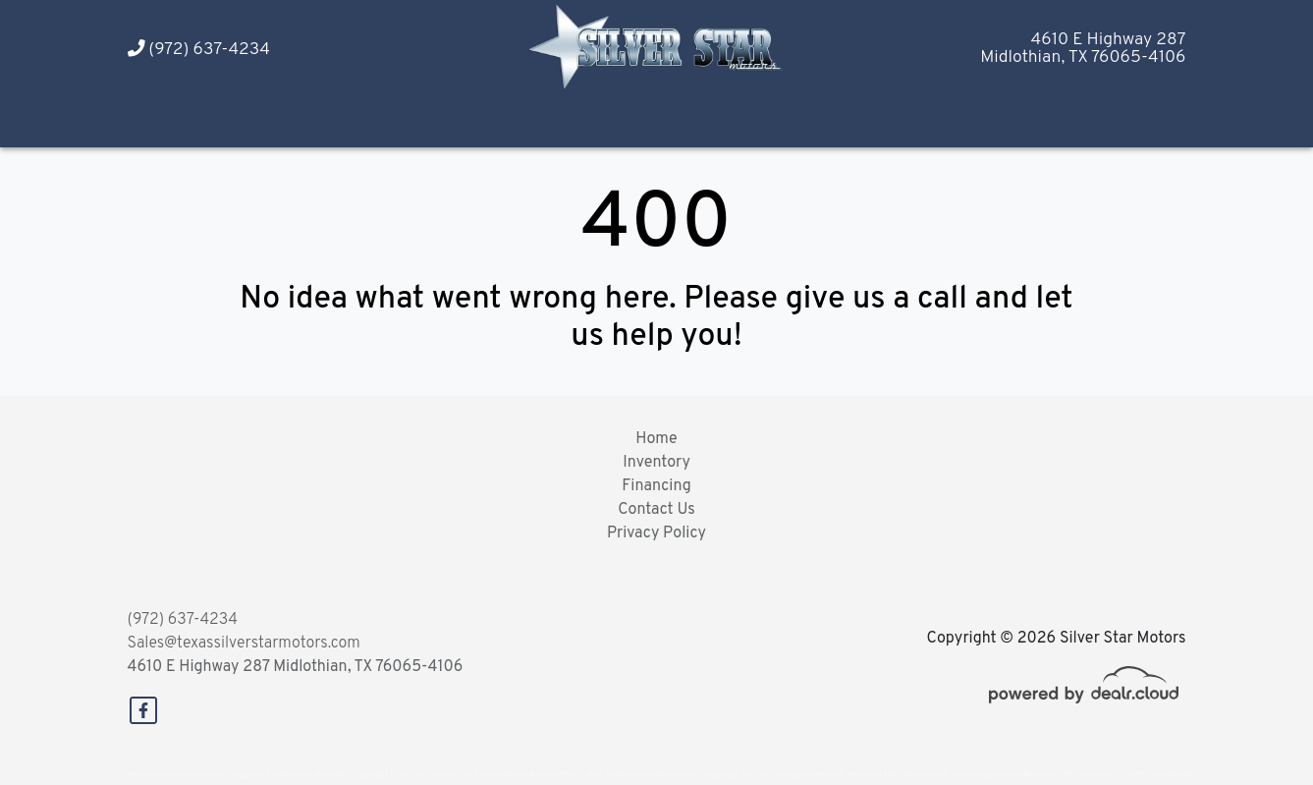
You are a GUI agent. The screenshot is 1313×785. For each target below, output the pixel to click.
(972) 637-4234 (199, 49)
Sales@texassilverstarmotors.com (244, 643)
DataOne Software (425, 774)
